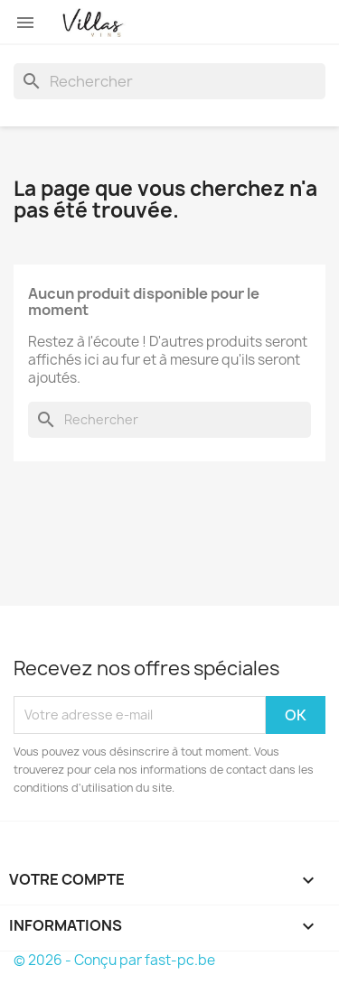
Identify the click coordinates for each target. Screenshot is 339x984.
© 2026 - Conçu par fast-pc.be (114, 960)
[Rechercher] (169, 81)
